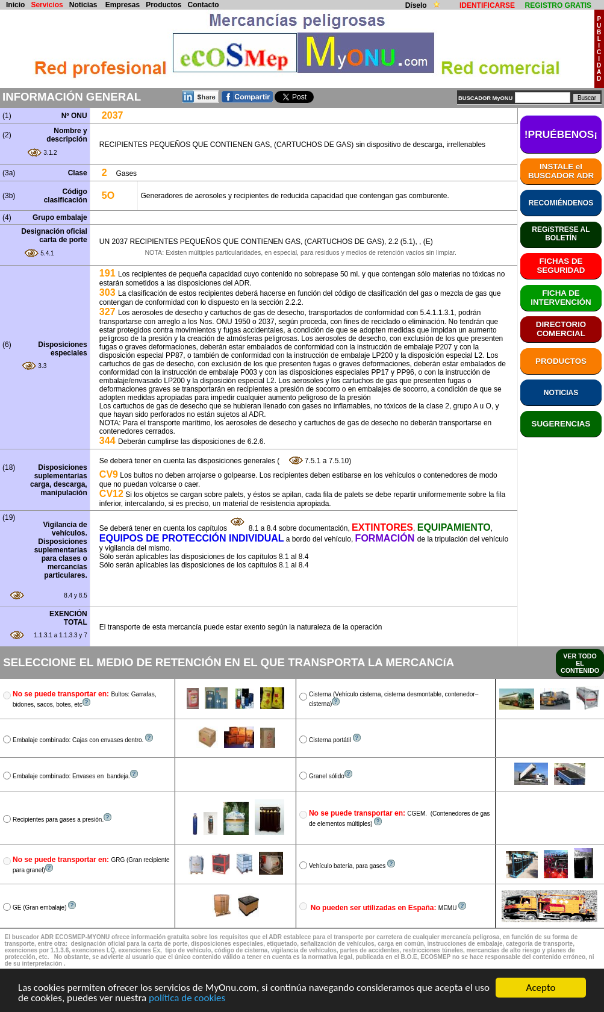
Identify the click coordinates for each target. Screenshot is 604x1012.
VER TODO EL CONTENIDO (580, 663)
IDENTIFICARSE (487, 5)
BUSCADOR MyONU (485, 98)
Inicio (15, 5)
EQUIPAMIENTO (454, 527)
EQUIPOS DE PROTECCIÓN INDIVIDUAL (191, 538)
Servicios (47, 5)
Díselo (417, 5)
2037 (112, 115)
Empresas (122, 5)
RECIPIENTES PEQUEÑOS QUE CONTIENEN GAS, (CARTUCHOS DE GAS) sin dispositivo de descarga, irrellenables (292, 144)
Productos (163, 5)
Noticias (83, 5)
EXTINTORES (382, 527)
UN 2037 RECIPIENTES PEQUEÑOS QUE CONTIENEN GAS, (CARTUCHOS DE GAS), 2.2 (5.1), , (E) (266, 241)
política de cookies (187, 998)
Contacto (203, 5)
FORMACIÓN (386, 538)
